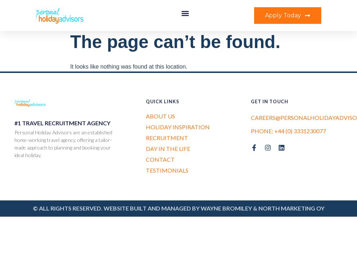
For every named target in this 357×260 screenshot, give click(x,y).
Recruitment (167, 137)
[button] (185, 13)
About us (160, 116)
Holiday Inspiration (178, 127)
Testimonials (167, 170)
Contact (160, 159)
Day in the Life (168, 148)
